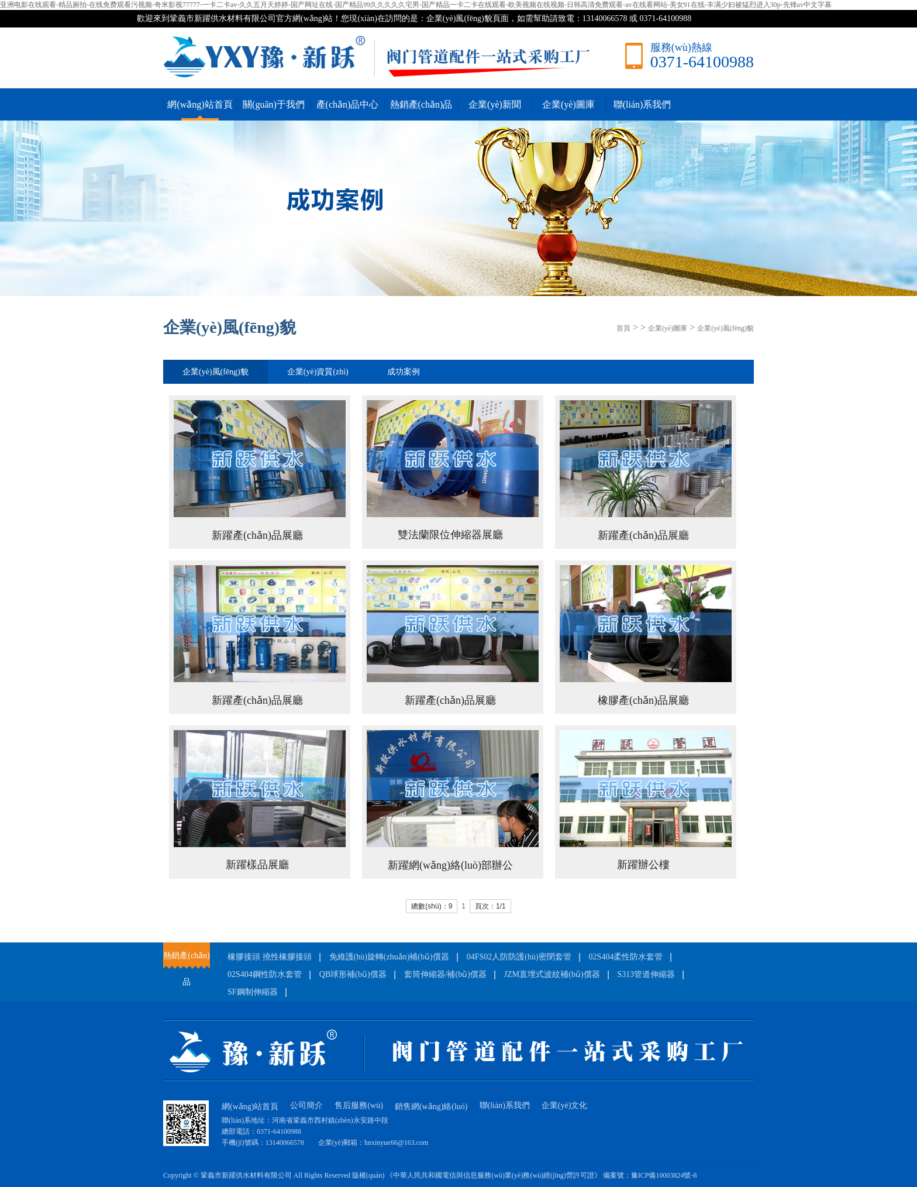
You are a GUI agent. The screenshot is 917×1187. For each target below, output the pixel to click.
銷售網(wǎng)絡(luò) (431, 1106)
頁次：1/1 (490, 906)
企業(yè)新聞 (494, 104)
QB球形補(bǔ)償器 (353, 974)
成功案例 (403, 371)
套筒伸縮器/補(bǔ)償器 (445, 974)
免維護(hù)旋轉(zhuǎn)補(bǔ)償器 (389, 956)
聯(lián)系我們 (642, 104)
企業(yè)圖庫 (568, 104)
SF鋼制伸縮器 (252, 992)
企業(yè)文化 (565, 1105)
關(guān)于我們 (274, 104)
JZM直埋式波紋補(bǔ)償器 (552, 974)
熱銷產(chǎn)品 (421, 104)
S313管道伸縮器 (646, 974)
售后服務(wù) (358, 1105)
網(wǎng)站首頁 (199, 104)
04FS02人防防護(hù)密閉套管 (519, 956)
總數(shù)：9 (431, 906)
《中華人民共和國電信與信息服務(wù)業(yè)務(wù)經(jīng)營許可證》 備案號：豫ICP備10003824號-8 (541, 1175)
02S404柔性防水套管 (626, 956)
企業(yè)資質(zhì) (318, 371)
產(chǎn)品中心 (347, 104)
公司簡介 (306, 1105)
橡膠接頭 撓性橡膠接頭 (269, 956)
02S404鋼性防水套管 (264, 974)
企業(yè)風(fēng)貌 (725, 328)
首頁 (623, 328)
